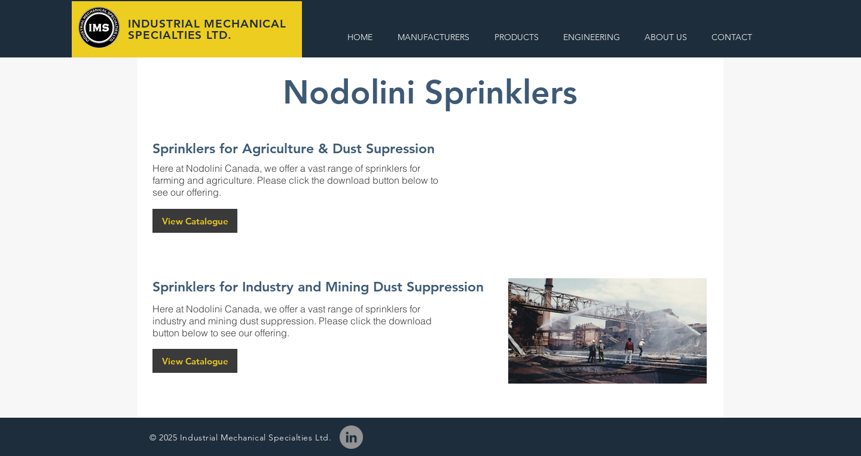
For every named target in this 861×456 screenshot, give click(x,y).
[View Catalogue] (194, 221)
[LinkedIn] (351, 437)
